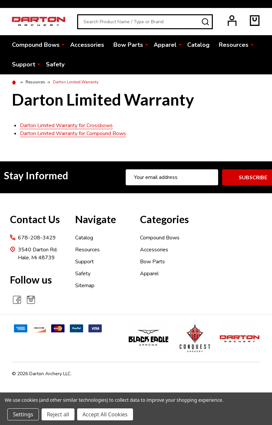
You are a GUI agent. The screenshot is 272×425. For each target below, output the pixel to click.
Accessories (87, 45)
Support (23, 64)
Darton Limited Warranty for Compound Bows (73, 133)
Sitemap (84, 285)
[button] (150, 338)
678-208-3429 (37, 237)
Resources (233, 45)
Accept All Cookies (105, 414)
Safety (55, 64)
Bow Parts (128, 45)
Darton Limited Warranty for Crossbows (66, 125)
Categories (164, 219)
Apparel (165, 45)
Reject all (58, 414)
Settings (23, 414)
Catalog (198, 45)
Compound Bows (36, 45)
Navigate (95, 219)
